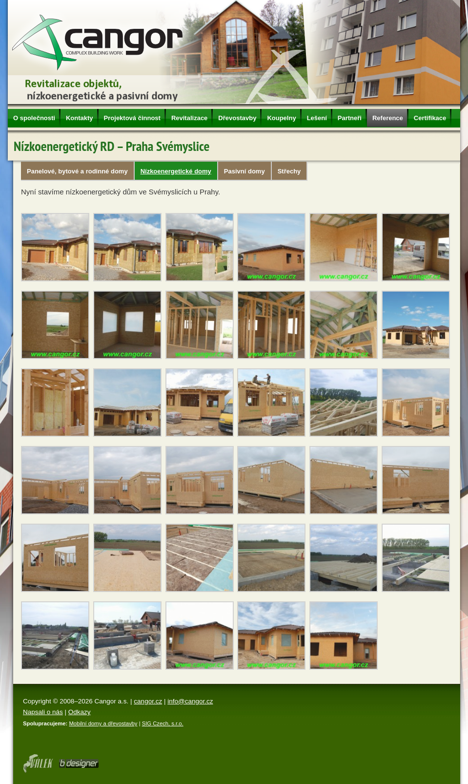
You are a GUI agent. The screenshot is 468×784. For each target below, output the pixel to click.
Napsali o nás (43, 712)
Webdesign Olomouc (37, 763)
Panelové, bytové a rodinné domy (77, 171)
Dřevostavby (237, 118)
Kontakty (79, 118)
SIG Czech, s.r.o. (162, 723)
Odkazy (79, 712)
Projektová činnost (132, 118)
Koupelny (281, 118)
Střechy (289, 171)
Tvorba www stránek (79, 763)
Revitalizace (189, 118)
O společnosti (34, 118)
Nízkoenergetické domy (176, 171)
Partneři (350, 118)
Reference (387, 118)
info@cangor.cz (190, 701)
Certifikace (430, 118)
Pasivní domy (244, 171)
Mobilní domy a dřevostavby (103, 723)
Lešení (317, 118)
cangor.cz (148, 701)
